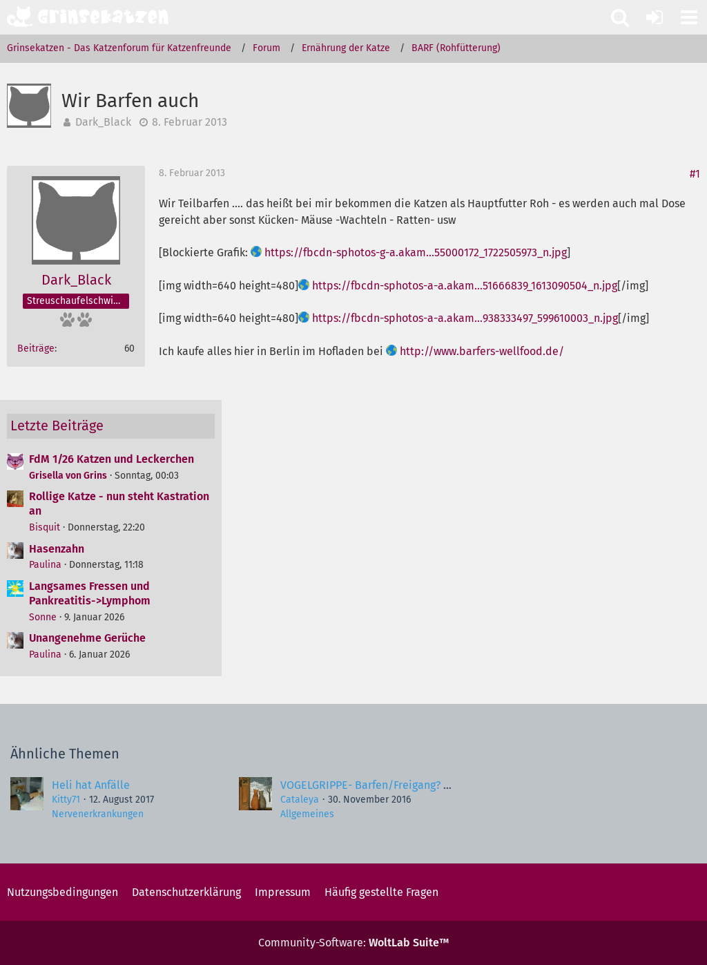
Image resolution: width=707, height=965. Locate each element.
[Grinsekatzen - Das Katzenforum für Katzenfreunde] (87, 16)
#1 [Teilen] (695, 173)
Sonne (43, 617)
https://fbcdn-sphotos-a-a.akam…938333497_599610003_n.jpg (465, 318)
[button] (689, 17)
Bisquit (44, 527)
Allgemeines (307, 814)
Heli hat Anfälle (91, 785)
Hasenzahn (56, 548)
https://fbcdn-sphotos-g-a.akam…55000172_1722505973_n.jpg (415, 252)
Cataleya (299, 799)
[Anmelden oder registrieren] (654, 17)
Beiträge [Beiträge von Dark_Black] (36, 348)
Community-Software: (353, 942)
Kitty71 (66, 799)
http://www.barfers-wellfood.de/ (482, 351)
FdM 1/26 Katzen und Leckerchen (111, 459)
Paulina (45, 565)
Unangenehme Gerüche (87, 637)
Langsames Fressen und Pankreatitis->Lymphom (90, 593)
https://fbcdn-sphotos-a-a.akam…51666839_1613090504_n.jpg (464, 285)
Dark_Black (103, 121)
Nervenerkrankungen (98, 814)
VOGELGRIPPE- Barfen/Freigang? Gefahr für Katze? (403, 785)
